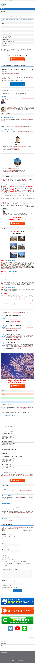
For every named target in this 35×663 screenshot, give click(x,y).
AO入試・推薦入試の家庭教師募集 (5, 655)
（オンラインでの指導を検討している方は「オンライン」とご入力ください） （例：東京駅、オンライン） (17, 584)
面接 (2, 20)
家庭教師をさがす (3, 643)
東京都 (11, 19)
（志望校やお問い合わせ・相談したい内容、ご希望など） (17, 574)
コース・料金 (3, 641)
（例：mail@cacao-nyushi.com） (17, 551)
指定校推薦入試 (8, 19)
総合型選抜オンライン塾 (18, 19)
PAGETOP (31, 637)
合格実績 (2, 645)
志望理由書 (4, 19)
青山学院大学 (23, 19)
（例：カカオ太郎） (17, 545)
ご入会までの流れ (3, 647)
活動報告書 (13, 19)
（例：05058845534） (17, 556)
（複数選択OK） (17, 562)
